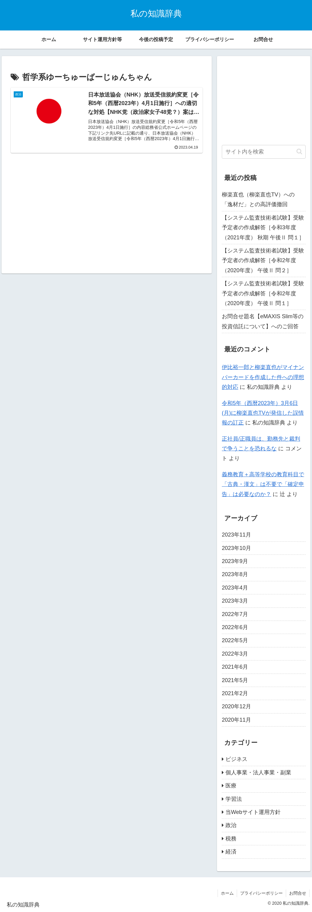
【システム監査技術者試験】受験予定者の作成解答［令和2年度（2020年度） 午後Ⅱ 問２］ (263, 260)
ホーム (227, 893)
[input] (263, 152)
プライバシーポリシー (261, 893)
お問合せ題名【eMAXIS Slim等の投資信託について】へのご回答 (262, 321)
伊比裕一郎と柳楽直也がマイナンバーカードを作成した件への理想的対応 (263, 377)
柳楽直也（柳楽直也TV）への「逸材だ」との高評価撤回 (258, 199)
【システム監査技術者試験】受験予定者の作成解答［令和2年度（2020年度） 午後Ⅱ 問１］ (263, 293)
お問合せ (297, 893)
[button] (299, 151)
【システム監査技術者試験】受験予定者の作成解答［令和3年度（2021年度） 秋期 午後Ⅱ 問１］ (263, 228)
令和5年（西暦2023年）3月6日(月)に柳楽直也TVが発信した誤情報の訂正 (263, 413)
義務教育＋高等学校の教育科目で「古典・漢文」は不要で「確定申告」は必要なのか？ (263, 484)
